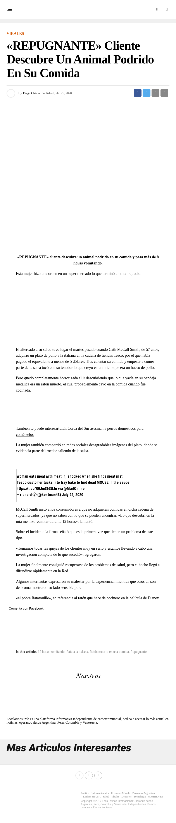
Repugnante (139, 652)
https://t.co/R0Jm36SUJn (37, 488)
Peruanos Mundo (120, 793)
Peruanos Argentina (143, 793)
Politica (85, 793)
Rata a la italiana (77, 652)
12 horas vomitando (51, 652)
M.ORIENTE (155, 796)
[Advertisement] (88, 219)
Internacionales (100, 793)
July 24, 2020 (72, 494)
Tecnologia (140, 796)
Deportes (126, 796)
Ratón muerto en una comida (109, 652)
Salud (106, 796)
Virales (115, 796)
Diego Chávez (31, 93)
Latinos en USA (92, 796)
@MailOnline (74, 488)
